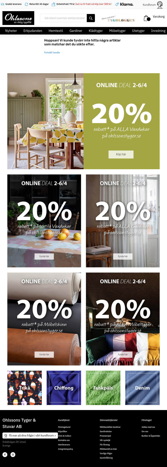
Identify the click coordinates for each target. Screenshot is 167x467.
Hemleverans (64, 444)
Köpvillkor (62, 431)
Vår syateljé (105, 440)
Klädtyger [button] (96, 30)
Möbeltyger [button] (117, 30)
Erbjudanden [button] (32, 30)
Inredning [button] (158, 30)
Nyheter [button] (11, 30)
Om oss (145, 431)
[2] (5, 454)
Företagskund (64, 427)
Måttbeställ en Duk (108, 449)
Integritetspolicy (65, 449)
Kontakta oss (64, 440)
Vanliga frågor (106, 453)
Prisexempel (105, 436)
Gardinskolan (106, 431)
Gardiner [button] (75, 30)
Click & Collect (64, 436)
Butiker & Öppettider (151, 436)
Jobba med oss (148, 427)
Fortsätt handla (52, 52)
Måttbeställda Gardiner (110, 427)
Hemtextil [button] (56, 30)
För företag (105, 444)
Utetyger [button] (138, 30)
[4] (13, 454)
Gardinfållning (106, 458)
